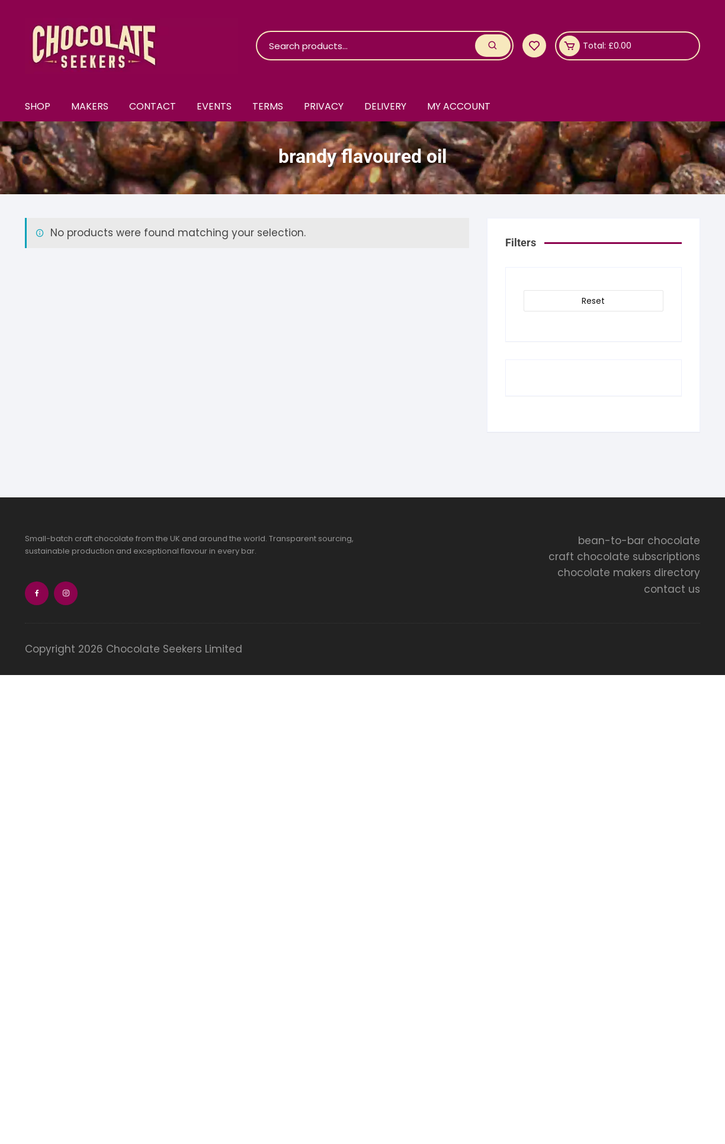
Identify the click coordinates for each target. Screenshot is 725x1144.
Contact (152, 106)
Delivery (385, 106)
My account (458, 106)
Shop (37, 106)
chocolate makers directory (628, 572)
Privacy (324, 106)
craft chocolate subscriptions (624, 556)
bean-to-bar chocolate (639, 541)
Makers (89, 106)
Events (214, 106)
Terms (267, 106)
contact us (672, 589)
